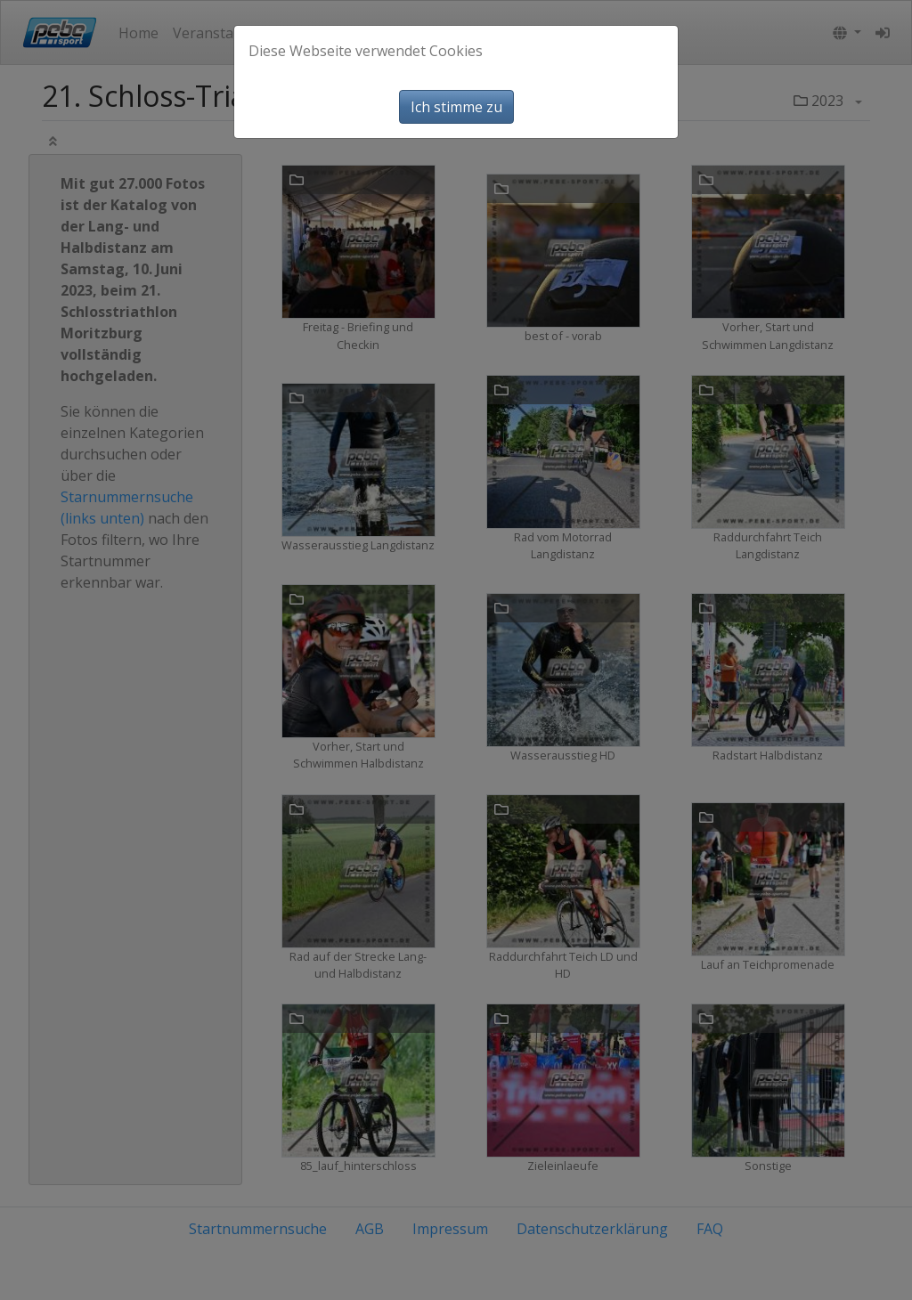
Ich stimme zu (456, 107)
